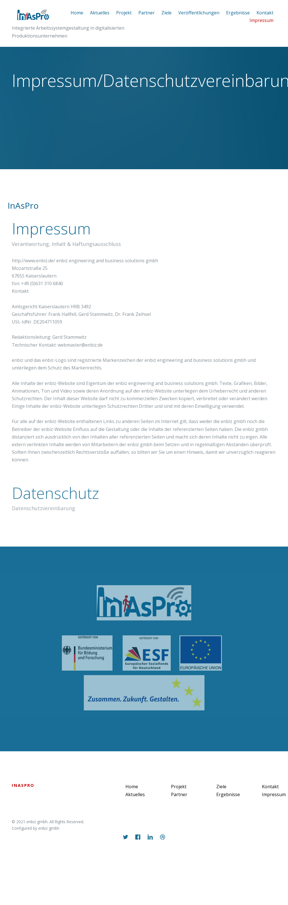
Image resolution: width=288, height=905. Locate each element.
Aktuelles (99, 13)
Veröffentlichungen (198, 13)
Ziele (166, 13)
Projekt (124, 13)
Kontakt (270, 786)
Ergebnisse (238, 13)
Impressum (261, 20)
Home (77, 13)
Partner (146, 13)
